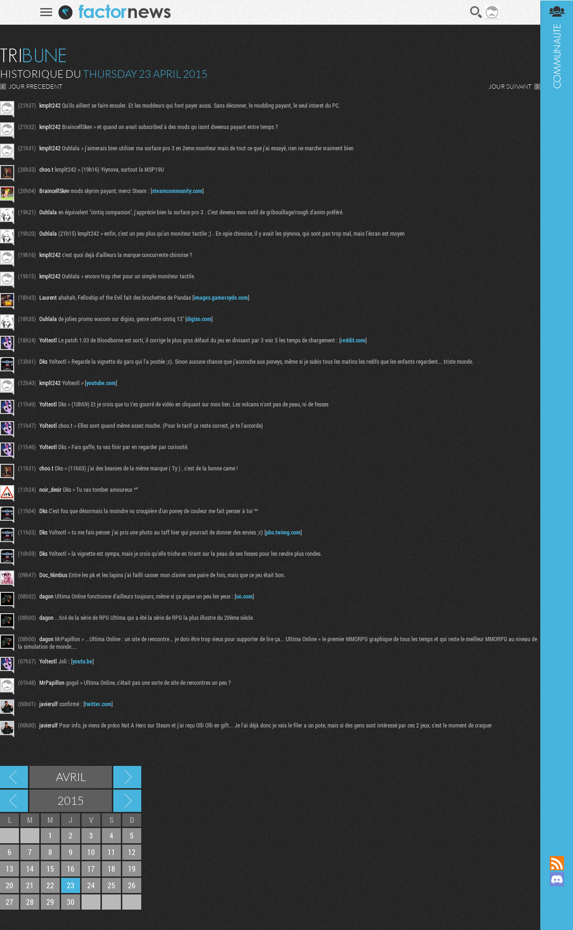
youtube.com (101, 383)
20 (9, 885)
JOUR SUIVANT (509, 86)
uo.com (244, 596)
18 (111, 869)
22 (50, 885)
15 (50, 869)
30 (70, 902)
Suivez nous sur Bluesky (556, 911)
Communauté (556, 418)
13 (9, 869)
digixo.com (199, 318)
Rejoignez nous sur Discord (556, 879)
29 (50, 902)
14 (30, 869)
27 (9, 902)
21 (30, 885)
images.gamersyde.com (221, 297)
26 (132, 885)
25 (111, 885)
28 (30, 902)
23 (70, 885)
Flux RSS (556, 863)
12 (132, 852)
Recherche (476, 12)
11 (111, 852)
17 (91, 869)
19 (132, 869)
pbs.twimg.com (283, 532)
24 (91, 885)
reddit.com (353, 340)
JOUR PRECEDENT (36, 86)
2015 (70, 800)
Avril (71, 777)
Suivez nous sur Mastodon (556, 895)
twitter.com (98, 704)
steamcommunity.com (177, 190)
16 (70, 869)
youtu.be (82, 661)
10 (91, 852)
